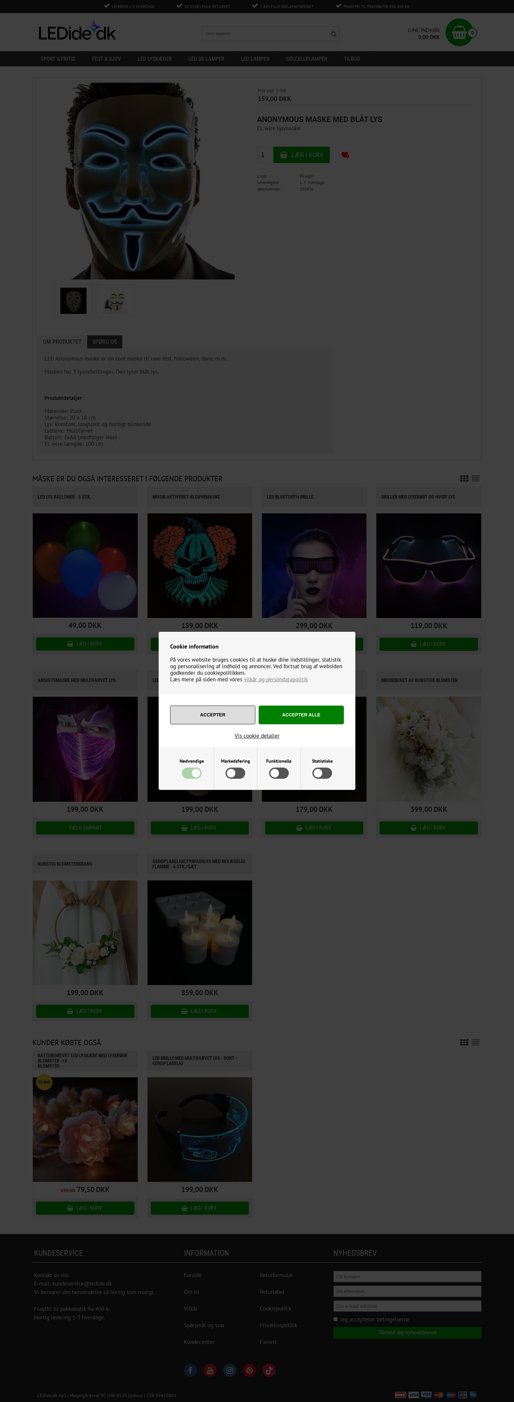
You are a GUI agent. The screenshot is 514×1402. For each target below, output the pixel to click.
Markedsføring (235, 761)
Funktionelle (278, 761)
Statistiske (322, 761)
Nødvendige (192, 761)
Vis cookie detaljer (257, 735)
